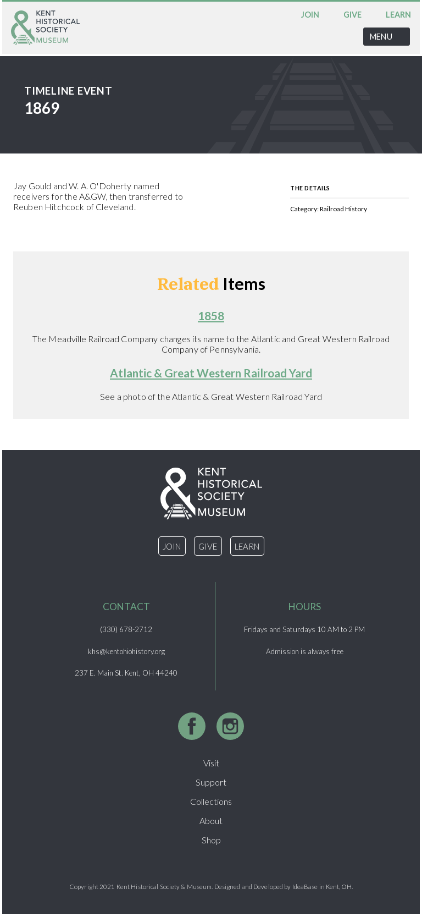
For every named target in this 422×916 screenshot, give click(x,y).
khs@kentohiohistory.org (126, 651)
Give (352, 14)
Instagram (230, 726)
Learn (398, 14)
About (211, 820)
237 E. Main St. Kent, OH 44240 (126, 672)
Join (310, 14)
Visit (211, 763)
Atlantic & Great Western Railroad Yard (211, 373)
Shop (211, 840)
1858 (211, 315)
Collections (211, 801)
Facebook (192, 726)
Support (211, 782)
